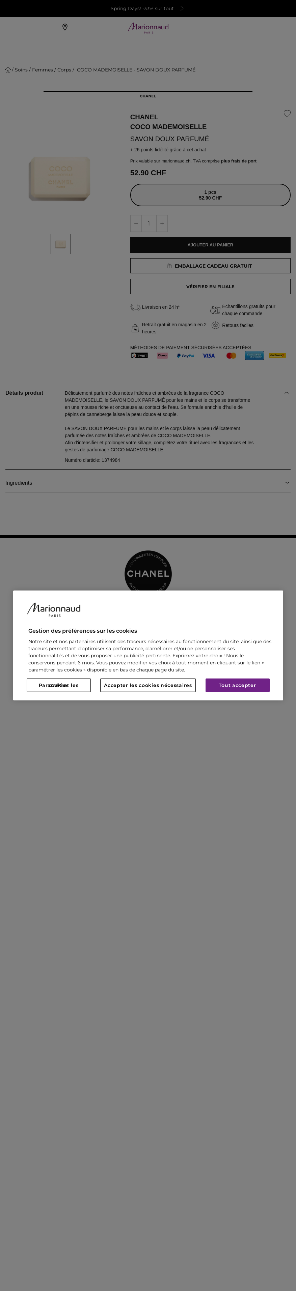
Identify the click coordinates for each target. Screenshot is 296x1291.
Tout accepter (237, 685)
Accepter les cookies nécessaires (148, 685)
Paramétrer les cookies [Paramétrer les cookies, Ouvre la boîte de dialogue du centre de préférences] (59, 685)
